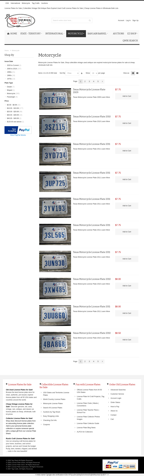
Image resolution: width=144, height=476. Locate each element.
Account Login (116, 398)
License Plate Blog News (86, 428)
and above (15, 122)
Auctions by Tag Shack (51, 412)
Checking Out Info (50, 420)
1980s (11, 75)
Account (121, 20)
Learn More (105, 97)
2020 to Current (14, 65)
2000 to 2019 (14, 69)
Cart (112, 419)
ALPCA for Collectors (85, 432)
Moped (11, 90)
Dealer (10, 87)
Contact (113, 415)
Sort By (62, 73)
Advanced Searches (118, 390)
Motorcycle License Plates (53, 403)
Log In (128, 20)
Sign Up (135, 20)
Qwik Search (130, 40)
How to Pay (115, 407)
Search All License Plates (52, 408)
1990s (11, 72)
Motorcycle (26, 3)
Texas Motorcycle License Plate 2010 (92, 116)
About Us (114, 411)
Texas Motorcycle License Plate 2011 (91, 144)
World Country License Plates (54, 399)
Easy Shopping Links (51, 416)
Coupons (46, 425)
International (15, 3)
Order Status (115, 402)
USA (7, 3)
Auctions (44, 3)
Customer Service (117, 394)
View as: (126, 73)
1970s (11, 79)
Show (88, 73)
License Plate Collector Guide (88, 423)
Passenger (12, 97)
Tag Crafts (36, 3)
